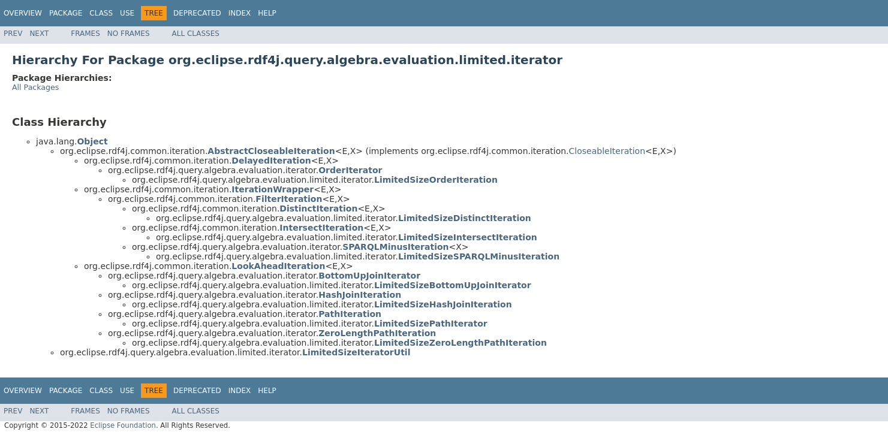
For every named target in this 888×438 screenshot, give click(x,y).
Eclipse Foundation (123, 425)
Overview (23, 13)
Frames (85, 33)
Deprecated (197, 13)
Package (65, 13)
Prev (13, 33)
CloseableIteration (607, 151)
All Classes (195, 33)
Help (267, 13)
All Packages (35, 87)
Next (39, 33)
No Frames (128, 33)
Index (239, 13)
